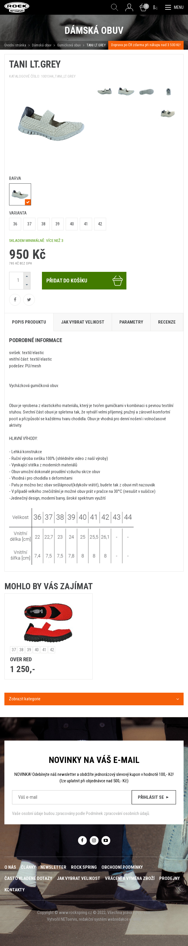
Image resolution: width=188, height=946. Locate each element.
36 (15, 224)
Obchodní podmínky (122, 867)
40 (72, 224)
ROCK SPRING (84, 867)
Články (28, 867)
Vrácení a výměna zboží (130, 878)
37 (29, 224)
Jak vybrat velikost (78, 878)
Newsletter (53, 867)
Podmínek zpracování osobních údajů (117, 813)
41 (86, 224)
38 (43, 224)
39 (57, 224)
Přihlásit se (154, 797)
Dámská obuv (42, 45)
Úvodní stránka (15, 45)
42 (100, 224)
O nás (10, 867)
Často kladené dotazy (28, 878)
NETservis (69, 919)
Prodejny (169, 878)
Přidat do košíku (84, 281)
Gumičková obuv (69, 45)
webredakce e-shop (124, 919)
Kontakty (14, 890)
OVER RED (21, 659)
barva (15, 178)
